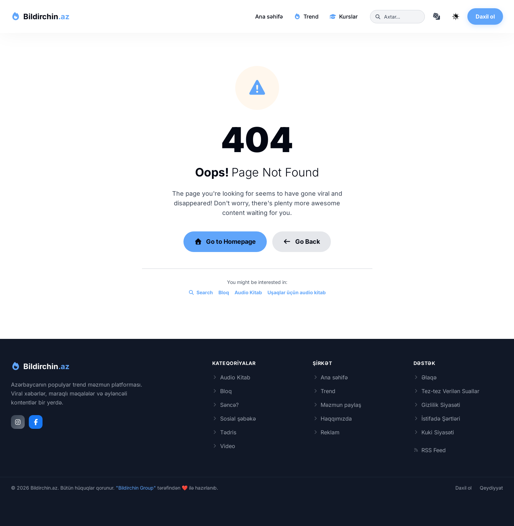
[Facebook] (36, 422)
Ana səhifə (269, 16)
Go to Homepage (225, 241)
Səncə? (225, 404)
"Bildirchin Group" (136, 488)
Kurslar (344, 16)
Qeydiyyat (491, 487)
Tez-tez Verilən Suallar (446, 391)
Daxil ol (485, 16)
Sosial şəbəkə (234, 418)
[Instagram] (18, 422)
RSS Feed (430, 450)
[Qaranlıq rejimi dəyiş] (455, 16)
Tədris (224, 432)
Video (223, 446)
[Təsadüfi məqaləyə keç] (436, 16)
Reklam (326, 432)
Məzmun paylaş (337, 404)
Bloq (223, 292)
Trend (306, 16)
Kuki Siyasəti (434, 432)
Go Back (301, 241)
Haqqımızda (332, 418)
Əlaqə (425, 377)
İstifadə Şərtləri (437, 418)
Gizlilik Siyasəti (437, 404)
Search (200, 292)
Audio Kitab (248, 292)
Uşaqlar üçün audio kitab (296, 292)
